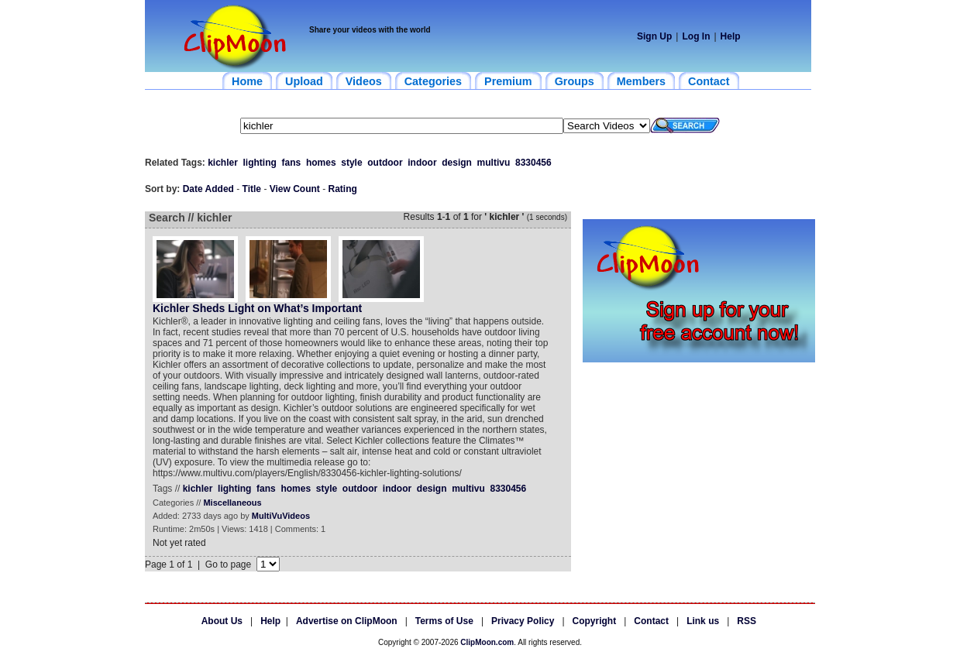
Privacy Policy (522, 621)
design (457, 162)
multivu (494, 162)
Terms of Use (444, 621)
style (351, 162)
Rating (343, 189)
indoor (422, 162)
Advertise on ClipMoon (346, 621)
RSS (746, 621)
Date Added (208, 189)
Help (731, 36)
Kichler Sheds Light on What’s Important (257, 308)
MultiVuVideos (281, 515)
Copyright (595, 621)
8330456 (533, 162)
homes (321, 162)
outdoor (384, 162)
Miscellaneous (232, 502)
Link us (702, 621)
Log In (696, 36)
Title (252, 189)
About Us (222, 621)
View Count (295, 189)
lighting (260, 162)
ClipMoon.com (487, 642)
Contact (651, 621)
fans (291, 162)
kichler (223, 162)
